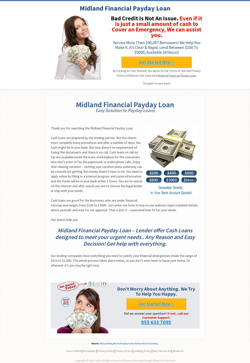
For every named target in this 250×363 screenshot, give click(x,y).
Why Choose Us (162, 351)
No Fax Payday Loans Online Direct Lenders (135, 343)
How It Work (73, 351)
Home (128, 360)
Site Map (138, 360)
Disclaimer (89, 351)
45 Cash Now (106, 343)
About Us (178, 351)
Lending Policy (142, 351)
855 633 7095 (156, 322)
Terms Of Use (124, 351)
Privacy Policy (105, 351)
